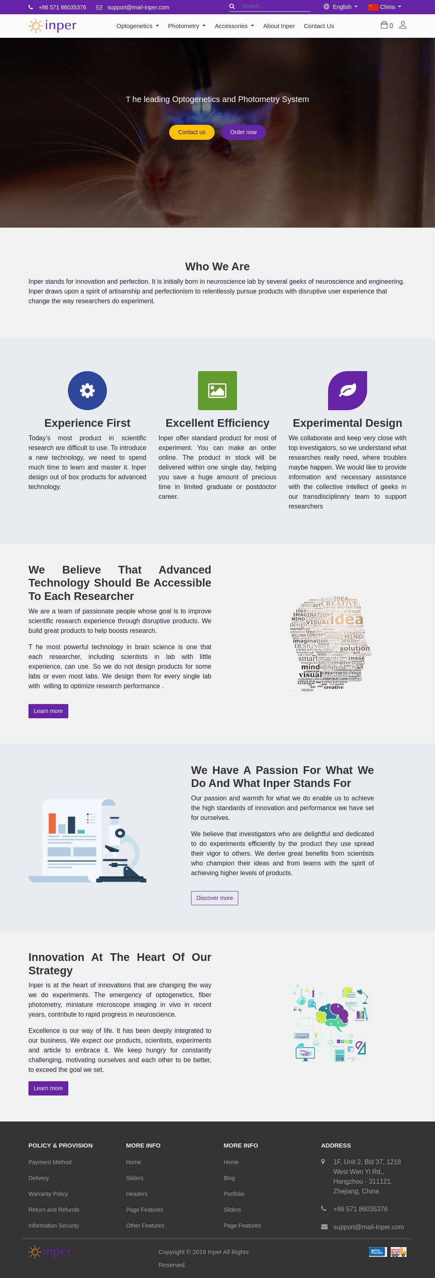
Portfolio (234, 1194)
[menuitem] (279, 26)
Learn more (48, 711)
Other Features (145, 1225)
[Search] (232, 6)
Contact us (191, 132)
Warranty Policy (48, 1194)
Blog (229, 1178)
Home (133, 1162)
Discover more (214, 898)
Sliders (135, 1178)
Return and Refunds (53, 1209)
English (338, 7)
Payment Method (50, 1162)
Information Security (53, 1225)
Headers (137, 1194)
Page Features (144, 1209)
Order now (243, 132)
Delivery (38, 1178)
